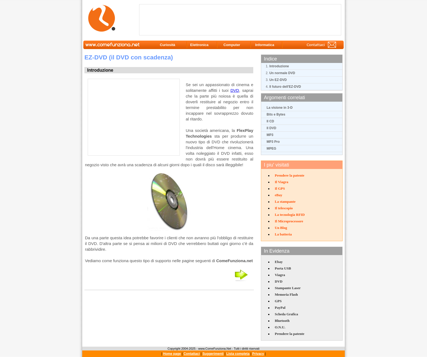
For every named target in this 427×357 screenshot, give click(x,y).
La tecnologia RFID (290, 215)
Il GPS (280, 188)
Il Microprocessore (289, 221)
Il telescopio (284, 208)
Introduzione (279, 66)
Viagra (280, 275)
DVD (278, 281)
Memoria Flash (286, 294)
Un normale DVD (282, 73)
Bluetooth (282, 321)
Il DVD (271, 128)
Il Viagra (281, 182)
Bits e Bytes (276, 114)
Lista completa (237, 354)
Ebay (279, 262)
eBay (278, 195)
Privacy (258, 354)
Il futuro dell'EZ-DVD (285, 87)
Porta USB (283, 268)
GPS (278, 301)
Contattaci (192, 354)
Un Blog (281, 228)
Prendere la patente (289, 175)
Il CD (270, 121)
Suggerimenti (213, 354)
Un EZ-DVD (278, 80)
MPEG (271, 148)
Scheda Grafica (286, 314)
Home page (172, 354)
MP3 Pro (273, 142)
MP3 (270, 135)
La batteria (283, 234)
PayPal (280, 307)
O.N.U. (280, 327)
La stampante (285, 201)
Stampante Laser (288, 288)
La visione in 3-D (279, 108)
